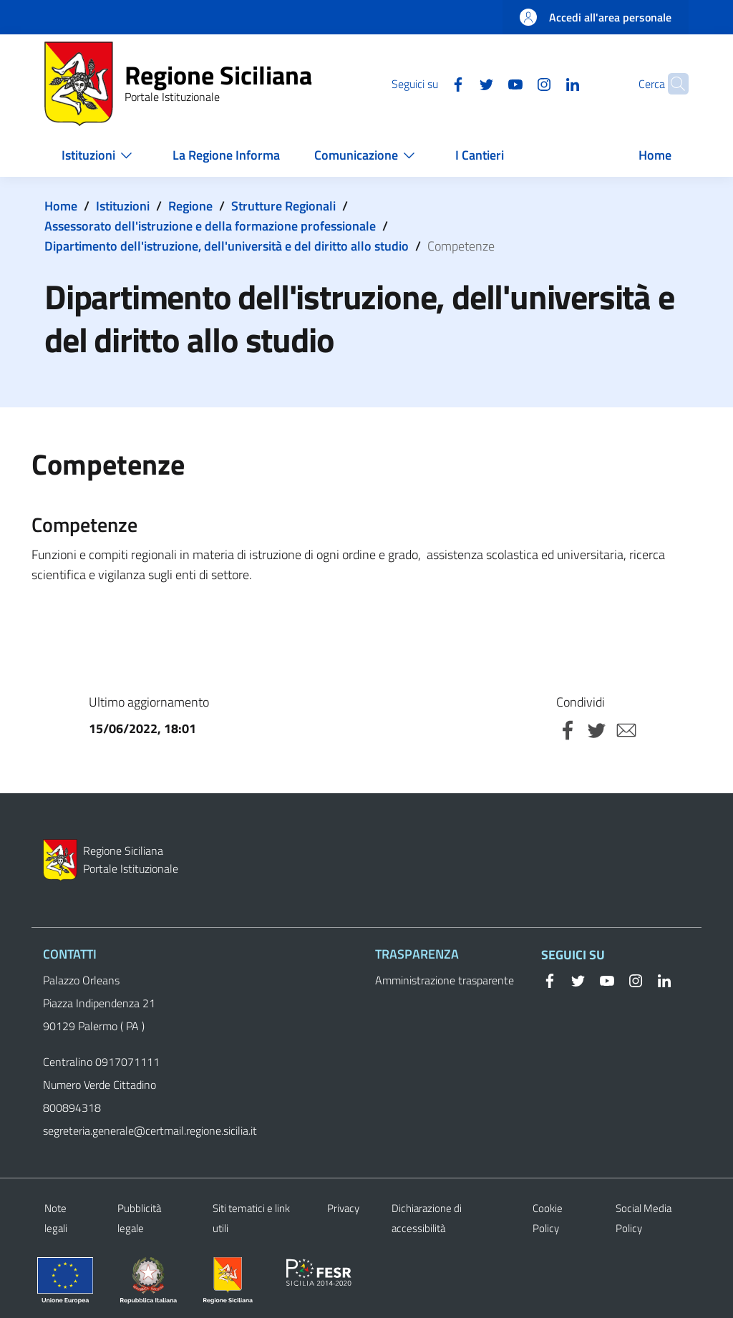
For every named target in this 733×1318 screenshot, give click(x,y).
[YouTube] (487, 83)
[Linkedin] (544, 83)
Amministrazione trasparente (444, 980)
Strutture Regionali (283, 205)
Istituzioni (123, 205)
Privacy (343, 1208)
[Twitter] (459, 83)
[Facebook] (430, 83)
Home (60, 205)
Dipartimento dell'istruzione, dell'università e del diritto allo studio (226, 246)
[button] (671, 84)
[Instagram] (516, 83)
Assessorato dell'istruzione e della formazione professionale (210, 226)
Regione (190, 205)
